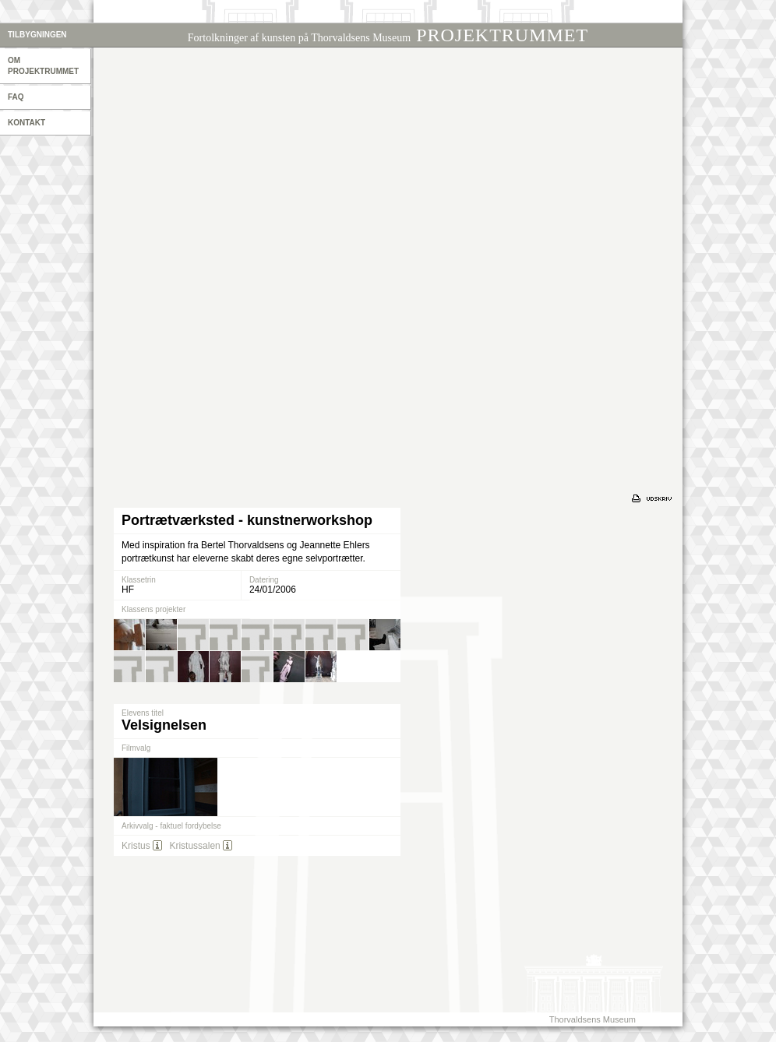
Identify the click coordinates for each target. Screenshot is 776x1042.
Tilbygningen (37, 34)
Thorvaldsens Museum (592, 1019)
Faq (16, 97)
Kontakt (26, 122)
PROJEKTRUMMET (388, 35)
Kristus (136, 845)
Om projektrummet (43, 66)
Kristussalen (194, 845)
